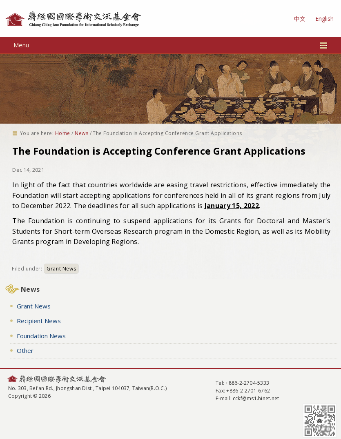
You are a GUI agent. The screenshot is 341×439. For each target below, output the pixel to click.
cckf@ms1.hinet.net (256, 398)
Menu (170, 45)
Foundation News (41, 336)
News (81, 133)
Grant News (61, 268)
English (324, 18)
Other (25, 350)
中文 (299, 18)
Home (62, 133)
